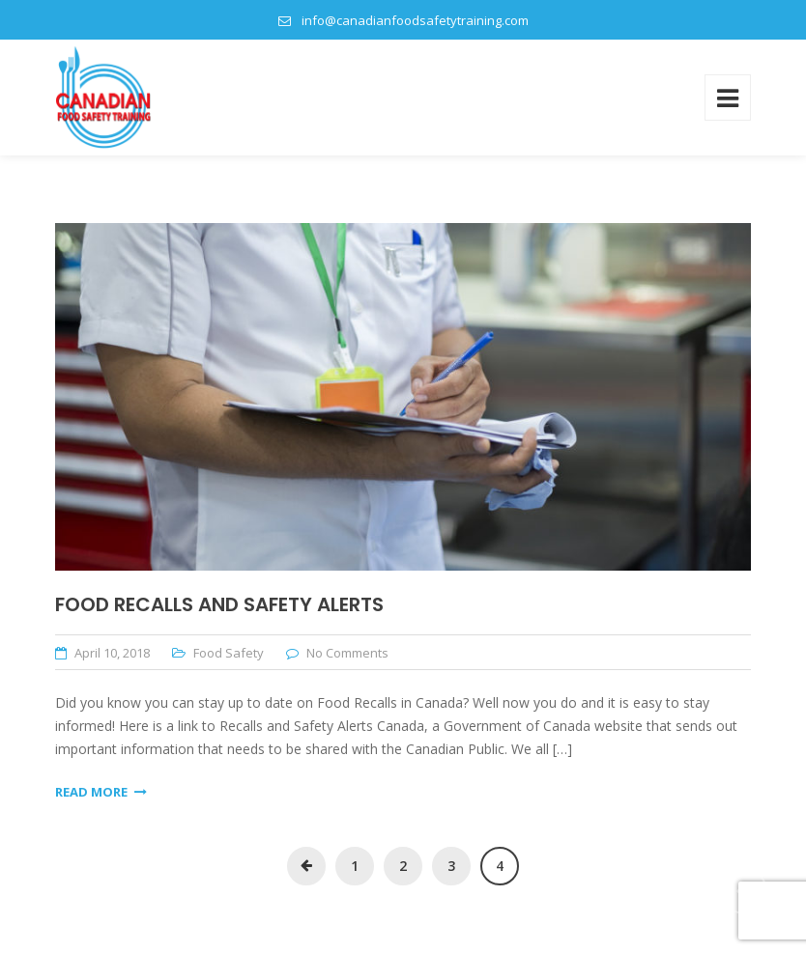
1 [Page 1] (355, 865)
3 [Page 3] (451, 865)
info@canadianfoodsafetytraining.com (415, 20)
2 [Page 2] (403, 865)
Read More (101, 791)
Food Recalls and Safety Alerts (219, 604)
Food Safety (228, 652)
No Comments (347, 652)
